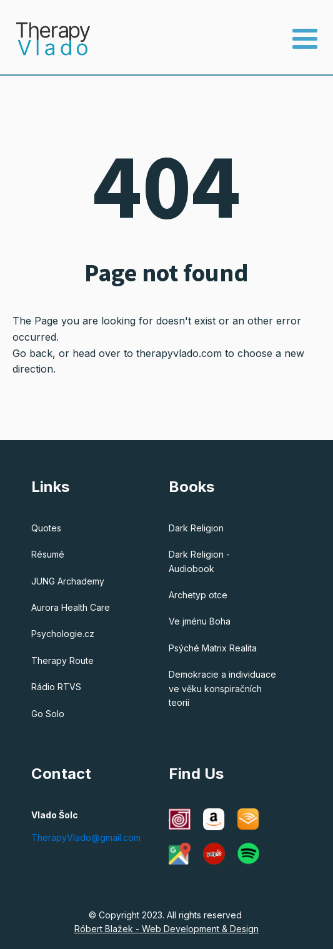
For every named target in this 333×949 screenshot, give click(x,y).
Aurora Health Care (70, 607)
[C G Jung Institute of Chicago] (180, 819)
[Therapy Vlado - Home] (45, 38)
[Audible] (248, 819)
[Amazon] (214, 819)
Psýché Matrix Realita (213, 648)
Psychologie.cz (62, 633)
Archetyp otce (198, 595)
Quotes (46, 528)
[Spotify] (248, 854)
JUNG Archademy (67, 581)
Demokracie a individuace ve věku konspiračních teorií (222, 688)
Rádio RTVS (56, 686)
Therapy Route (62, 660)
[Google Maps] (180, 854)
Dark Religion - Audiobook (199, 561)
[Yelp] (214, 854)
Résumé (47, 554)
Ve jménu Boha (200, 621)
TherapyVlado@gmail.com (86, 837)
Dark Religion (196, 528)
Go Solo (47, 713)
